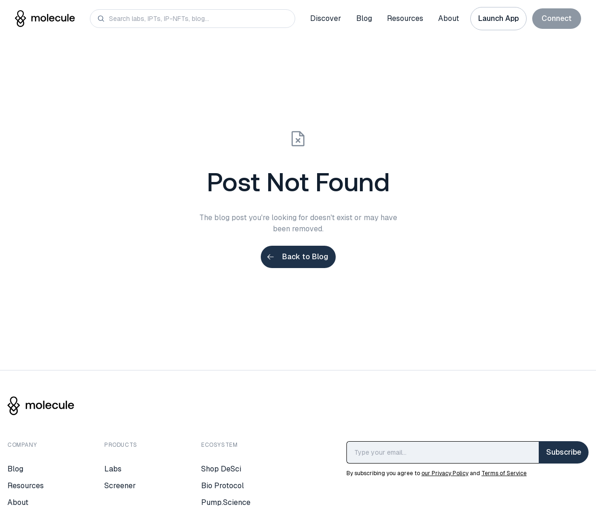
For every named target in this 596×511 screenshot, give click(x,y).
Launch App (498, 18)
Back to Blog (297, 257)
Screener (120, 486)
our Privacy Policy (444, 473)
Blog (364, 18)
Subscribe (563, 452)
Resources (405, 18)
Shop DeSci (221, 469)
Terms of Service (504, 473)
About (448, 18)
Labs (113, 469)
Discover (325, 18)
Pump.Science (226, 502)
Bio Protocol (222, 486)
